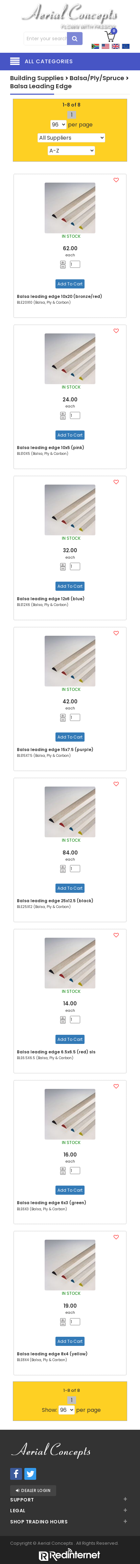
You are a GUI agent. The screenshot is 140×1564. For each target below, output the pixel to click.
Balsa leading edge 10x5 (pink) (50, 447)
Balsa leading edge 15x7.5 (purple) (55, 749)
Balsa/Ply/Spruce (97, 78)
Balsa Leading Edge (41, 86)
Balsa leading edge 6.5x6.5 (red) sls (56, 1052)
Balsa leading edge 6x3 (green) (51, 1203)
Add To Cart (70, 284)
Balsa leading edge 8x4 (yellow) (52, 1354)
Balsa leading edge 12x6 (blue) (51, 599)
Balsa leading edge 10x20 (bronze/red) (59, 296)
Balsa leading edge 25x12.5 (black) (55, 901)
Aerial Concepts (56, 1543)
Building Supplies (37, 78)
